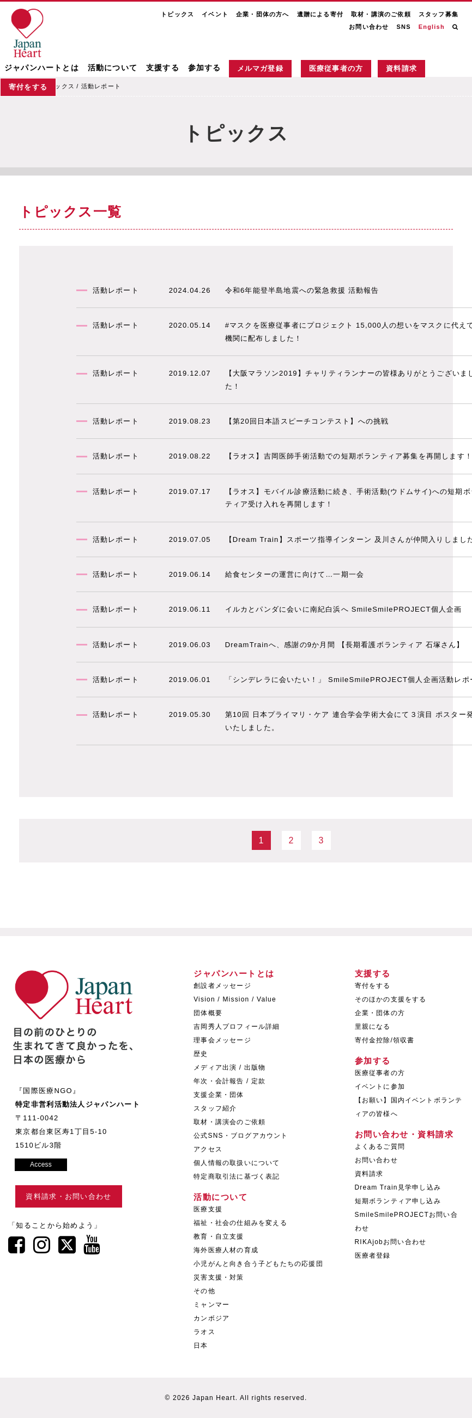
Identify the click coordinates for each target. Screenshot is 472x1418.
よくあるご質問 (380, 1146)
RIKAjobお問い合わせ (391, 1242)
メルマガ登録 (260, 69)
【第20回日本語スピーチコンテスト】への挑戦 (307, 421)
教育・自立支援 (218, 1236)
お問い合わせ (369, 26)
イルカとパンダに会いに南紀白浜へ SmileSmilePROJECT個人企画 (343, 609)
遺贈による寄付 (320, 14)
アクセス (207, 1149)
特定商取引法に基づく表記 (236, 1176)
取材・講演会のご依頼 (229, 1122)
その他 (204, 1291)
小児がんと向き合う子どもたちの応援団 (258, 1264)
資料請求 (401, 69)
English (432, 26)
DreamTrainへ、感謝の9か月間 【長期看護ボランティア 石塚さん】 (344, 645)
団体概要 (207, 1013)
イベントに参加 (380, 1086)
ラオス (204, 1332)
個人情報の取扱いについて (236, 1163)
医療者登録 (373, 1255)
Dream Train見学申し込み (398, 1187)
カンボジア (211, 1318)
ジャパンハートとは (41, 68)
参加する (204, 68)
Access (41, 1164)
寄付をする (28, 88)
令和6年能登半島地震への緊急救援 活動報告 (302, 290)
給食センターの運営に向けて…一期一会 (295, 574)
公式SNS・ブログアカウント (240, 1135)
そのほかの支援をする (391, 999)
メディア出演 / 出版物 (229, 1067)
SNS (403, 26)
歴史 (200, 1054)
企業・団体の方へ (262, 14)
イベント (215, 14)
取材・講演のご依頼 (381, 14)
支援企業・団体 (218, 1095)
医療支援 (207, 1209)
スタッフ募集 (438, 14)
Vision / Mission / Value (234, 999)
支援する (162, 68)
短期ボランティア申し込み (398, 1201)
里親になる (373, 1026)
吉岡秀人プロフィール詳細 (236, 1026)
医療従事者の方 (336, 69)
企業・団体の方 (380, 1013)
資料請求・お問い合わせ (68, 1196)
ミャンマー (211, 1304)
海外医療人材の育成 (225, 1250)
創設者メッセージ (222, 985)
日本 (200, 1345)
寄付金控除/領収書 (385, 1040)
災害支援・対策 (218, 1277)
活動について (112, 68)
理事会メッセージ (222, 1040)
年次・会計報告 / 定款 (229, 1081)
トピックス (177, 14)
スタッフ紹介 (215, 1108)
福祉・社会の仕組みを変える (240, 1223)
